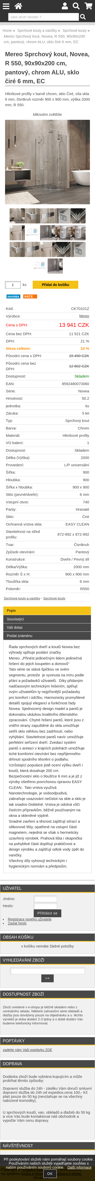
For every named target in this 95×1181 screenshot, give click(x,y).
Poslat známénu (19, 636)
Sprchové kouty (54, 598)
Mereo (84, 316)
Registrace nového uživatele (29, 919)
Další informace (79, 1167)
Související (15, 619)
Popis (11, 611)
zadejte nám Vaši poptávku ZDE (27, 1050)
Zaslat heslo (17, 923)
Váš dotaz (15, 627)
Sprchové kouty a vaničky (22, 598)
